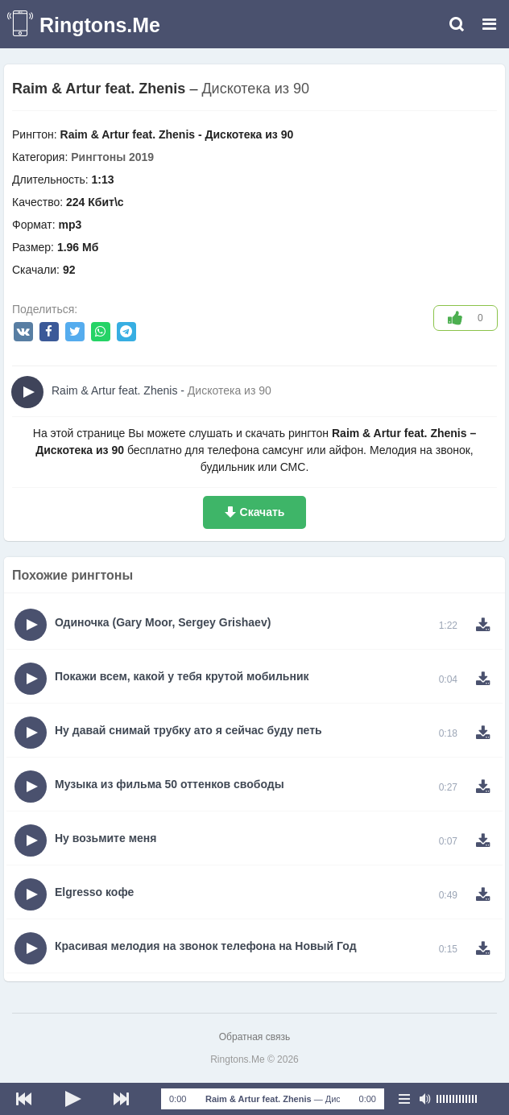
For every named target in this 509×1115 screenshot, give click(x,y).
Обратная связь (254, 1037)
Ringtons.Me (99, 25)
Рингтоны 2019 (112, 157)
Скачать (262, 512)
